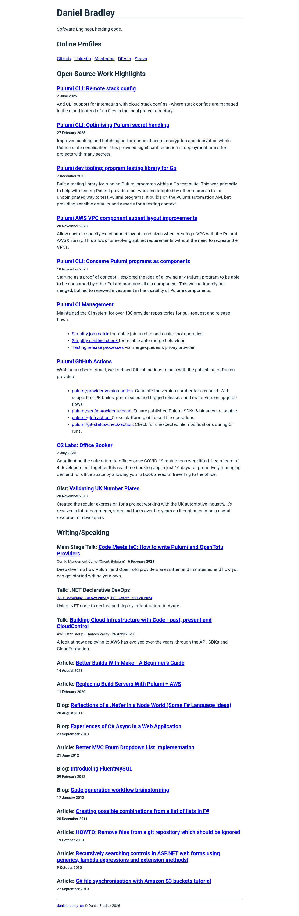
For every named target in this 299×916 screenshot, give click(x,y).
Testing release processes (98, 347)
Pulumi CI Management (85, 304)
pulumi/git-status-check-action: (103, 424)
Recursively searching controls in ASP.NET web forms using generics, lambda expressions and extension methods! (138, 856)
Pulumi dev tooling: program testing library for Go (117, 168)
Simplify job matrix (91, 333)
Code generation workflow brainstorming (120, 790)
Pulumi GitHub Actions (84, 361)
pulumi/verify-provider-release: (102, 411)
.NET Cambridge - (82, 598)
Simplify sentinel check (95, 340)
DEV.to (124, 58)
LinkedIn (82, 58)
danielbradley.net (70, 906)
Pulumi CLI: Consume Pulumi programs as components (123, 261)
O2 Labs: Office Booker (85, 445)
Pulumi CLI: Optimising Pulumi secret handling (113, 125)
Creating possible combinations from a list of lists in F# (142, 811)
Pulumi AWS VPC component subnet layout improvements (127, 218)
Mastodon (104, 58)
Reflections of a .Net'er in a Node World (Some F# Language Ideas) (151, 705)
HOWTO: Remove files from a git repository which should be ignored (158, 832)
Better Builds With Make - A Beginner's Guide (130, 663)
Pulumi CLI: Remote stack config (96, 88)
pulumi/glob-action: (92, 417)
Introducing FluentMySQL (101, 769)
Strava (141, 58)
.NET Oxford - (131, 598)
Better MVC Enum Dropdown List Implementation (135, 747)
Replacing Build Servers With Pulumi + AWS (128, 684)
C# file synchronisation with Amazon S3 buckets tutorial (143, 881)
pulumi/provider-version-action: (103, 390)
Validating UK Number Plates (104, 488)
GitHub (64, 58)
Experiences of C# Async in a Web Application (126, 726)
